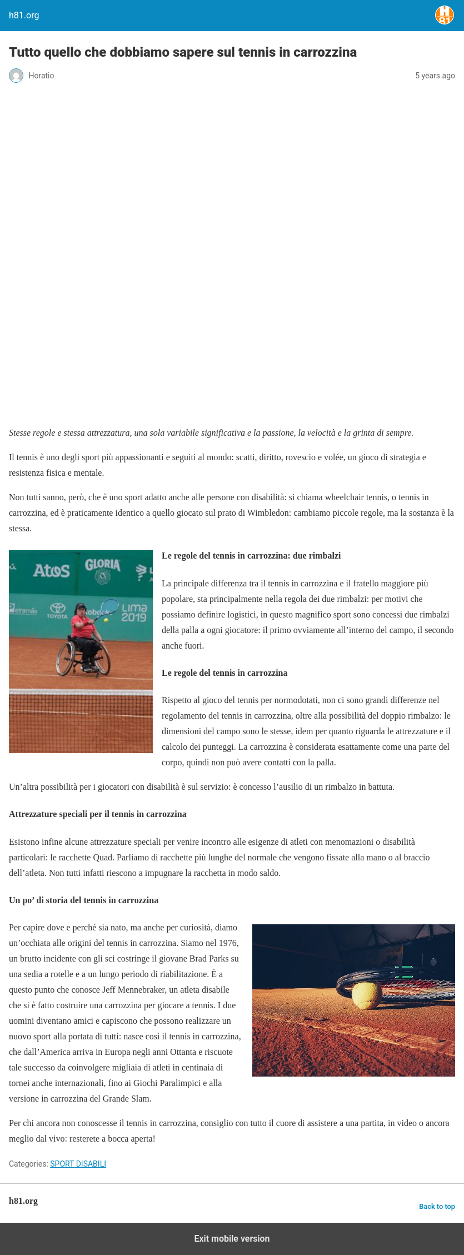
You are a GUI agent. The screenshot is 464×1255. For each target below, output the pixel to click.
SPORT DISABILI (78, 1163)
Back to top (437, 1206)
